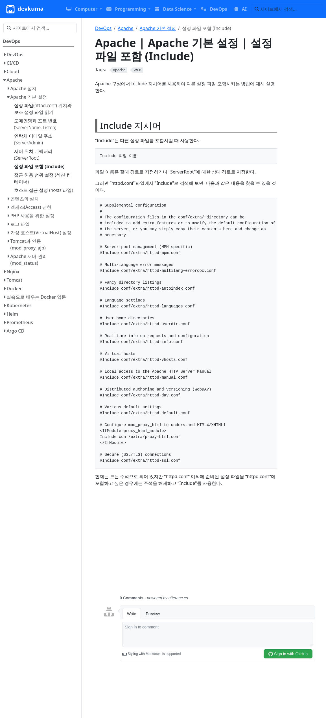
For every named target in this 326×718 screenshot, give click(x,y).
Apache (126, 28)
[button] (84, 9)
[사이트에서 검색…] (287, 9)
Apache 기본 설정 (158, 28)
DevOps (103, 28)
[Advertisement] (209, 544)
